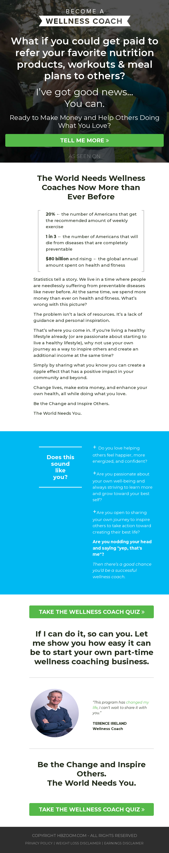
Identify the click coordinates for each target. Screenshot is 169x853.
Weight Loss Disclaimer (78, 843)
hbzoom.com (72, 835)
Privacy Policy (39, 843)
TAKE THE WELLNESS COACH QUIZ (92, 612)
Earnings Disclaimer (123, 843)
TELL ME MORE (84, 140)
